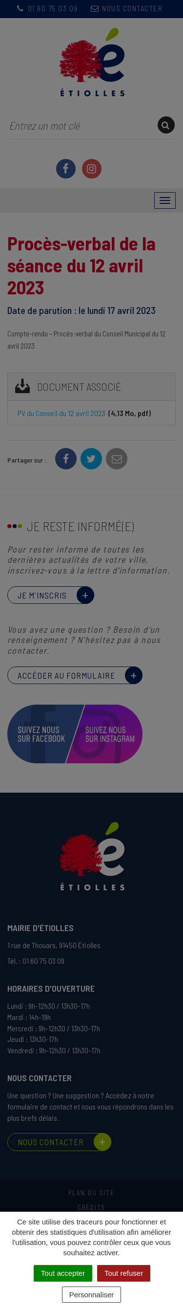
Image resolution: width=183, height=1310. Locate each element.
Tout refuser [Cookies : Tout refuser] (123, 1273)
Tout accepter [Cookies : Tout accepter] (63, 1273)
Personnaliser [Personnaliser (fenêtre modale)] (91, 1294)
